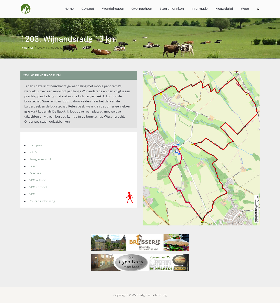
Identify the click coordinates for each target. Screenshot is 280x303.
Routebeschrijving (42, 200)
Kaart (33, 165)
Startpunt (36, 144)
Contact (87, 8)
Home (69, 8)
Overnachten (141, 8)
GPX (32, 193)
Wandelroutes (113, 8)
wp (31, 46)
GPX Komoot (38, 186)
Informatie (200, 8)
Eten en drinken (172, 8)
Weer (245, 8)
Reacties (35, 172)
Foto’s (33, 151)
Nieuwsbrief (224, 8)
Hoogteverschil (40, 158)
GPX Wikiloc (37, 179)
